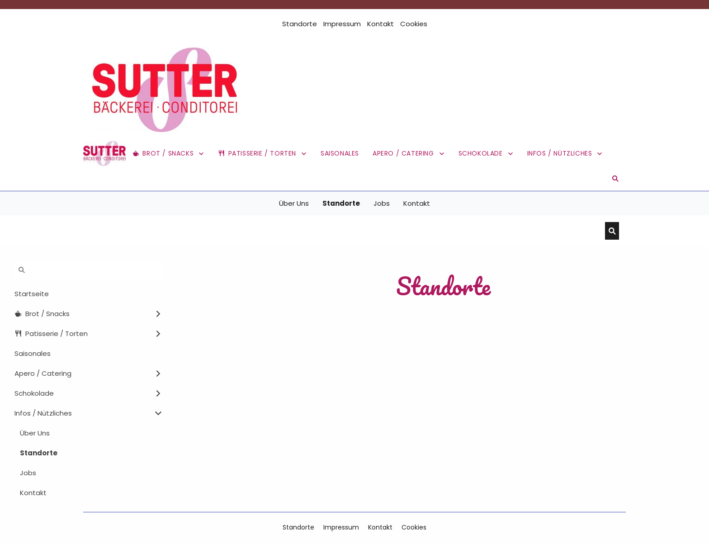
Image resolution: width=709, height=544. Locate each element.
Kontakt (380, 23)
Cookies (413, 23)
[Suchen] (347, 231)
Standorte (299, 23)
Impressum (342, 23)
